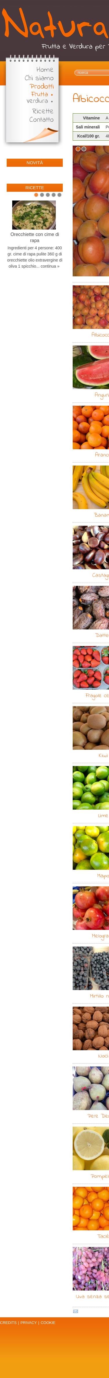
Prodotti (42, 87)
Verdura (37, 101)
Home (45, 70)
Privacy (28, 1322)
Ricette (43, 112)
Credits (8, 1322)
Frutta (39, 94)
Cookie (48, 1322)
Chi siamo (39, 78)
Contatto (41, 120)
